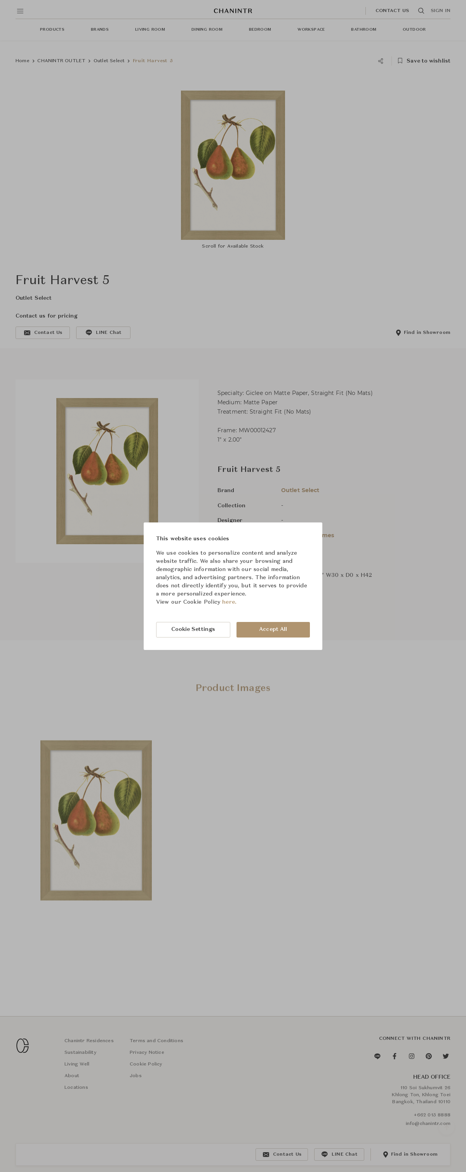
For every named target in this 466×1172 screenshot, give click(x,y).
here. (229, 602)
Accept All (273, 629)
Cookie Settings (193, 629)
